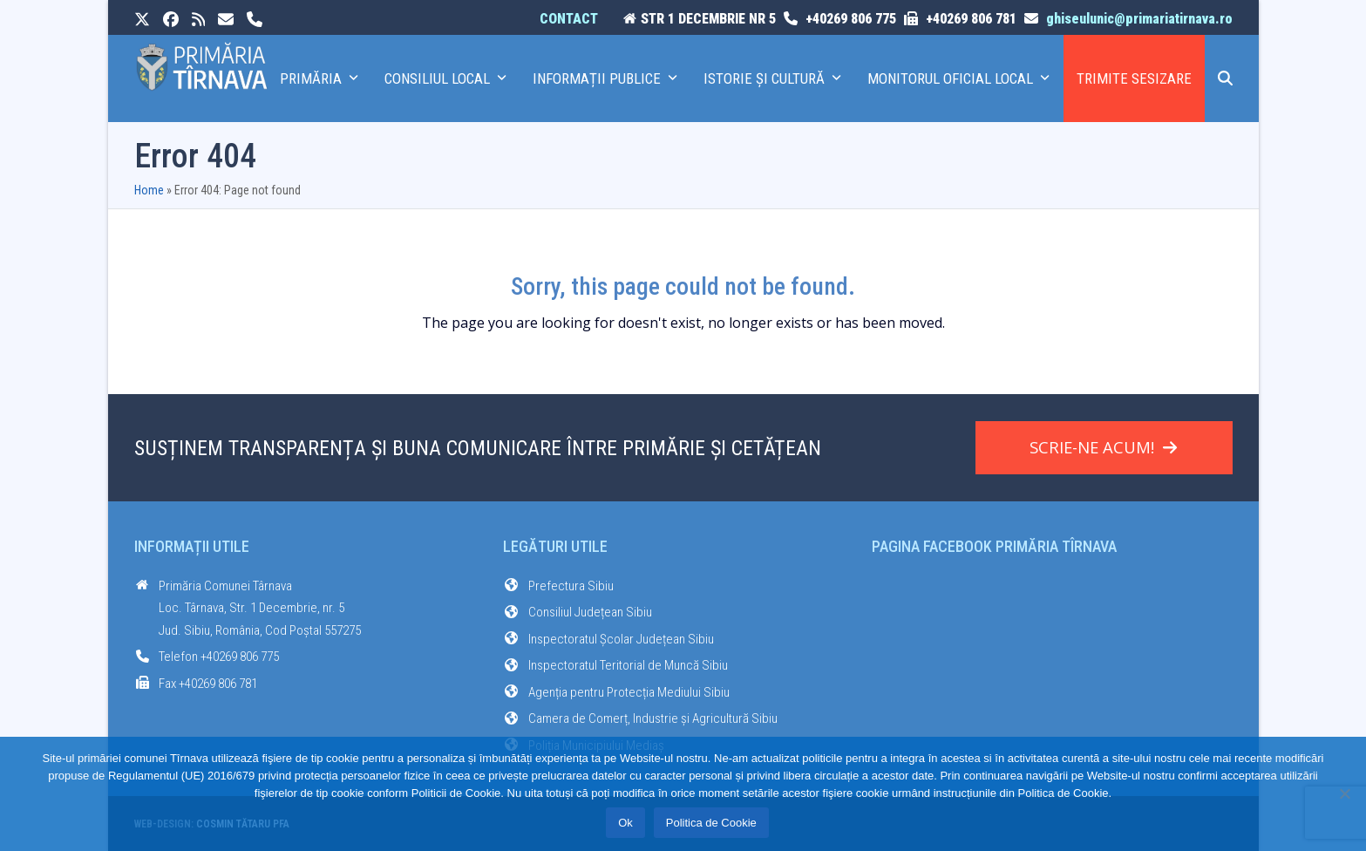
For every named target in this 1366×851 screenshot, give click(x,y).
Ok (625, 822)
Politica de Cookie (711, 822)
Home (149, 190)
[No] (1344, 793)
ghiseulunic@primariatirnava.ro (1139, 18)
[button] (1225, 78)
